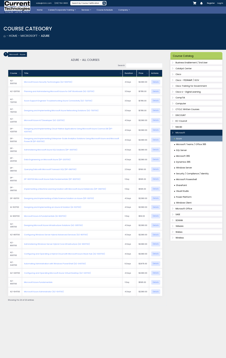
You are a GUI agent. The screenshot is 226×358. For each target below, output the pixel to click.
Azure (45, 36)
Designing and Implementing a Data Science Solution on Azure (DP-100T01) (59, 198)
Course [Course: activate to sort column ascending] (13, 73)
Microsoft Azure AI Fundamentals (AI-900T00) (45, 216)
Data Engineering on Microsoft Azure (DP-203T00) (47, 159)
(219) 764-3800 (61, 3)
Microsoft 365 (183, 156)
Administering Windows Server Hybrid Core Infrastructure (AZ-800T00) (57, 244)
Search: (140, 65)
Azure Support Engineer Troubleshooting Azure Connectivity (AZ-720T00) (58, 100)
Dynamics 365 (183, 161)
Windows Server (184, 167)
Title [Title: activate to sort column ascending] (26, 73)
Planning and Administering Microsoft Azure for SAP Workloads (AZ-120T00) (59, 91)
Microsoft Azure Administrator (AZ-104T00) (44, 291)
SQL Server (181, 150)
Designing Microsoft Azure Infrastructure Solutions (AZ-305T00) (53, 225)
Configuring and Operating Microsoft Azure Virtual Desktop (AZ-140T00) (57, 273)
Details (156, 82)
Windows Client (184, 202)
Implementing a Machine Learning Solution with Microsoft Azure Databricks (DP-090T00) (65, 189)
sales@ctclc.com (44, 3)
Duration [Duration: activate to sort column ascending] (129, 73)
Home (13, 36)
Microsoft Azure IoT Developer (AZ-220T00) (44, 120)
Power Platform (184, 197)
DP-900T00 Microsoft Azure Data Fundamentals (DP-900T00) (52, 179)
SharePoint (181, 185)
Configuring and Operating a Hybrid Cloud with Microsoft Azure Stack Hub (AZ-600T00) (64, 253)
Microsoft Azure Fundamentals (38, 282)
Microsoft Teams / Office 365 (191, 144)
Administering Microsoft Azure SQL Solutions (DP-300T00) (50, 149)
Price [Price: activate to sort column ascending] (141, 73)
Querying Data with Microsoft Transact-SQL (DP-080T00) (50, 169)
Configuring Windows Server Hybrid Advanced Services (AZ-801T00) (56, 234)
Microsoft (29, 36)
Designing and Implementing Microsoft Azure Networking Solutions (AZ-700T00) (61, 110)
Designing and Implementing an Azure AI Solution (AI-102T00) (52, 207)
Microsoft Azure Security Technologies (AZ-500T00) (48, 82)
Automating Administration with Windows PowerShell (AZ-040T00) (55, 263)
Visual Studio (182, 191)
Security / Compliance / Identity (192, 173)
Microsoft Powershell (186, 179)
